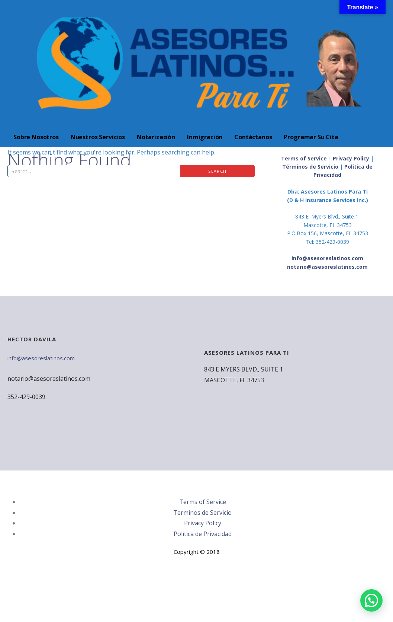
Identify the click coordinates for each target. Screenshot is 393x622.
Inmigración (204, 137)
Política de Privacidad (203, 534)
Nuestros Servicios (98, 137)
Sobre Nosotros (36, 137)
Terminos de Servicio (202, 512)
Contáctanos (253, 137)
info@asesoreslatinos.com (41, 358)
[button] (371, 600)
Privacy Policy (351, 158)
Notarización (156, 137)
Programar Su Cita (311, 137)
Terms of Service (304, 158)
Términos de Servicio (310, 166)
